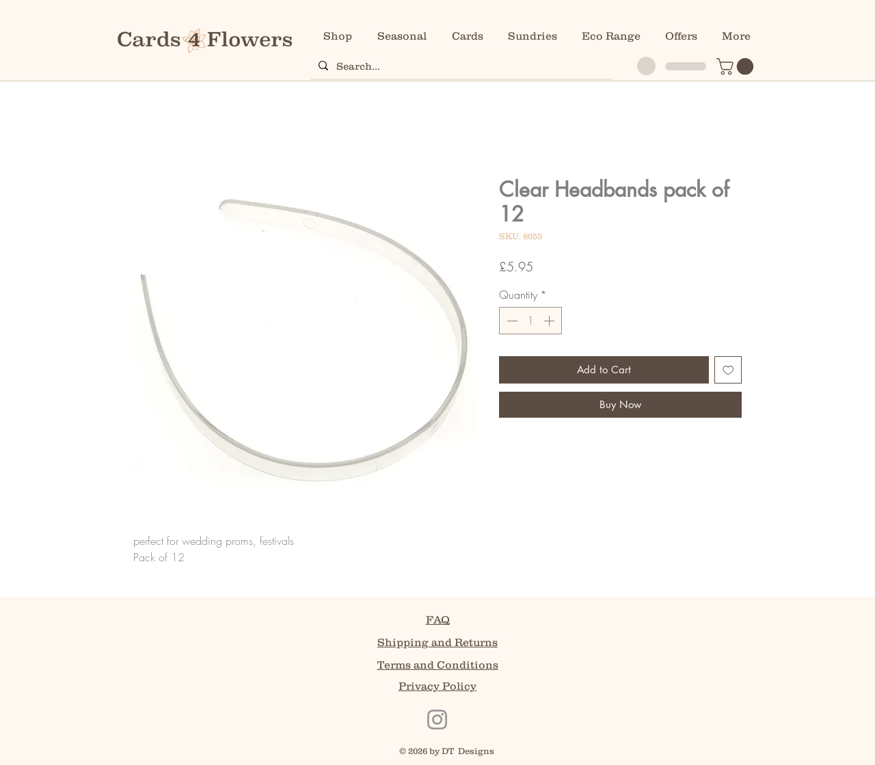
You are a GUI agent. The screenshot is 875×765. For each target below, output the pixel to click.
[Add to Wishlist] (728, 370)
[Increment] (550, 321)
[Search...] (460, 66)
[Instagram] (437, 719)
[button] (736, 66)
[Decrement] (510, 321)
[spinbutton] (530, 321)
